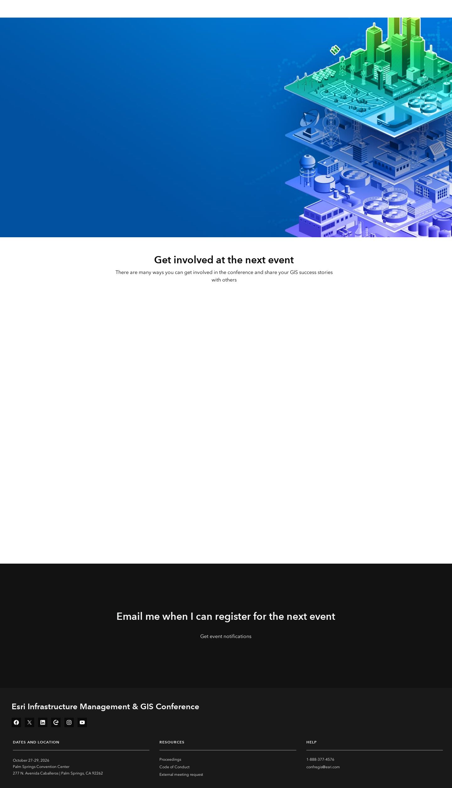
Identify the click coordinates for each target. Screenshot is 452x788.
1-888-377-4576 (320, 759)
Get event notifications (225, 636)
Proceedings (170, 759)
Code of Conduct (174, 767)
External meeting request (181, 774)
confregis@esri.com (323, 767)
